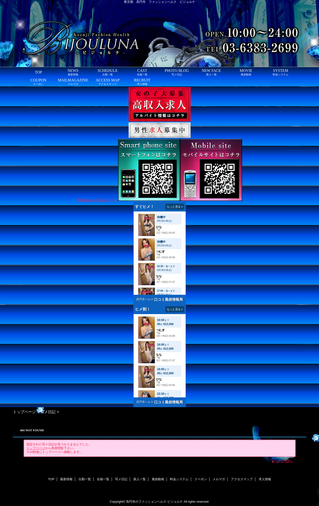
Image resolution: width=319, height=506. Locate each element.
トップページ (24, 412)
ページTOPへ (283, 461)
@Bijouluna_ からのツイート (97, 200)
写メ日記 (48, 412)
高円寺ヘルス (144, 299)
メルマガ (219, 479)
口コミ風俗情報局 (168, 299)
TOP (38, 72)
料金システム (179, 479)
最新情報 (66, 479)
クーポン (200, 479)
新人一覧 (139, 479)
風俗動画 (158, 479)
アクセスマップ (242, 479)
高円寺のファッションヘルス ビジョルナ (154, 501)
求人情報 (265, 479)
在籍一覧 (103, 479)
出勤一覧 (84, 479)
